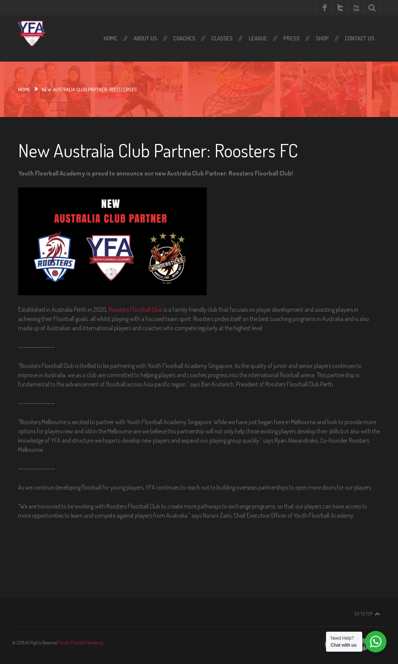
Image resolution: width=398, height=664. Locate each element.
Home (110, 38)
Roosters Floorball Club (135, 309)
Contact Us (359, 38)
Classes (221, 38)
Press (291, 38)
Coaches (184, 38)
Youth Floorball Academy (81, 643)
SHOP (322, 38)
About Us (145, 38)
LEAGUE (258, 38)
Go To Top (363, 614)
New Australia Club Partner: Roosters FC (158, 150)
